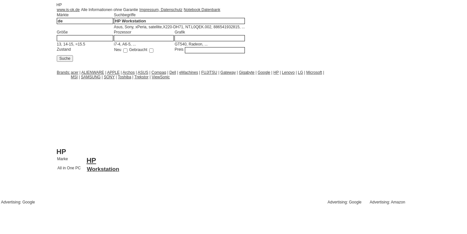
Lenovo (288, 72)
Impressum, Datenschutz (161, 9)
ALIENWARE (92, 72)
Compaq (158, 72)
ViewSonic (161, 77)
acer (74, 72)
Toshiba (124, 77)
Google (264, 72)
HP (276, 72)
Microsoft (314, 72)
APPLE (113, 72)
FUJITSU (209, 72)
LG (300, 72)
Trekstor (141, 77)
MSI (74, 77)
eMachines (188, 72)
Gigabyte (247, 72)
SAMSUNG (91, 77)
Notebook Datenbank (202, 9)
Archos (129, 72)
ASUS (143, 72)
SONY (109, 77)
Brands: (63, 72)
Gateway (228, 72)
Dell (172, 72)
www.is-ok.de (68, 9)
